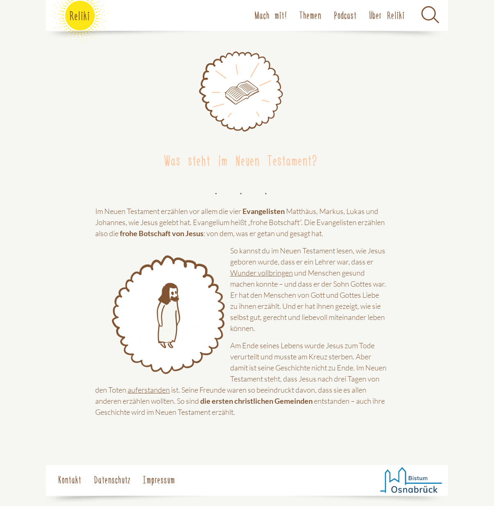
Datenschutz (112, 479)
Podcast (345, 15)
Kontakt (70, 479)
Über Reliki (387, 15)
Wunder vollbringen (261, 272)
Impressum (159, 479)
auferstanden (149, 389)
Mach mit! (271, 15)
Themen (311, 15)
